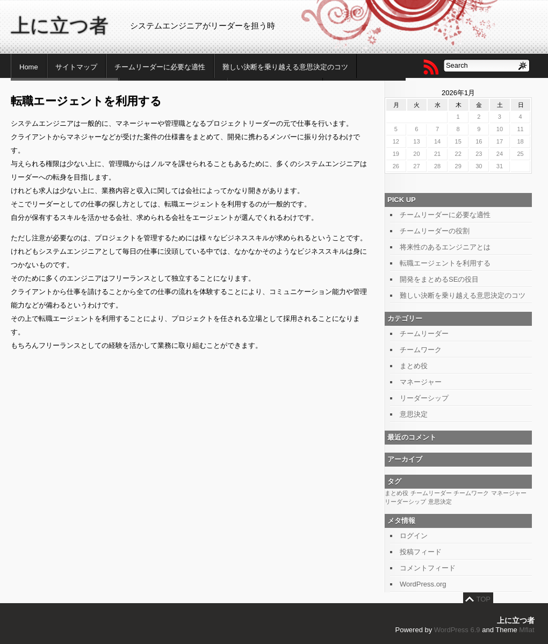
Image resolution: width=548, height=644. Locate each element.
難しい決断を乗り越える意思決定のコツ (285, 67)
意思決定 (414, 414)
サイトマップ (76, 67)
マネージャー (421, 382)
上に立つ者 (60, 26)
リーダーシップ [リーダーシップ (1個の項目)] (405, 501)
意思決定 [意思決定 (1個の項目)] (440, 501)
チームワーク (421, 350)
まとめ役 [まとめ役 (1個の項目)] (396, 493)
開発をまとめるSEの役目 (439, 279)
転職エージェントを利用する (445, 263)
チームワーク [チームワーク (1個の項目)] (471, 493)
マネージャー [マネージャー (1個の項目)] (509, 493)
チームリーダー (424, 334)
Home (28, 67)
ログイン (414, 536)
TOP (484, 599)
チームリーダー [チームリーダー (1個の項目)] (431, 493)
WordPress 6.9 (457, 630)
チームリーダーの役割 (435, 231)
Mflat (526, 630)
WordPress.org (423, 584)
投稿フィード (421, 552)
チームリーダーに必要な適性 (159, 67)
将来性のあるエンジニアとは (445, 247)
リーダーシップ (424, 398)
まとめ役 (414, 366)
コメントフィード (428, 568)
